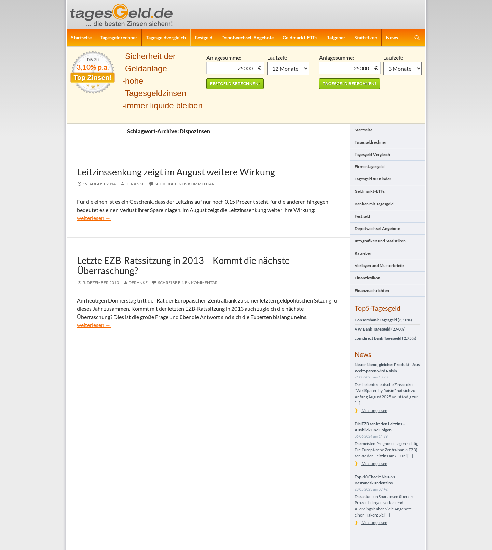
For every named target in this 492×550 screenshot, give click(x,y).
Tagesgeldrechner (118, 37)
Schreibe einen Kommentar (185, 183)
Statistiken (365, 37)
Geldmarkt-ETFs (300, 37)
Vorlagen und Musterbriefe (379, 265)
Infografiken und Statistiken (380, 240)
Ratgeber (335, 37)
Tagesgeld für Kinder (373, 179)
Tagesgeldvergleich (166, 37)
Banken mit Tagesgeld (374, 203)
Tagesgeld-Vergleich (372, 154)
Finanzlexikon (367, 277)
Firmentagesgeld (370, 166)
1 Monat (288, 68)
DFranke (135, 183)
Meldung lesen (374, 410)
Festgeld (204, 37)
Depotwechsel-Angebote (247, 37)
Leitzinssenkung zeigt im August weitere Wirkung (176, 171)
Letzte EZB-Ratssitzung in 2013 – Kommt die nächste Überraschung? (183, 265)
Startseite (81, 37)
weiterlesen (94, 218)
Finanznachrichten (372, 290)
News (392, 37)
